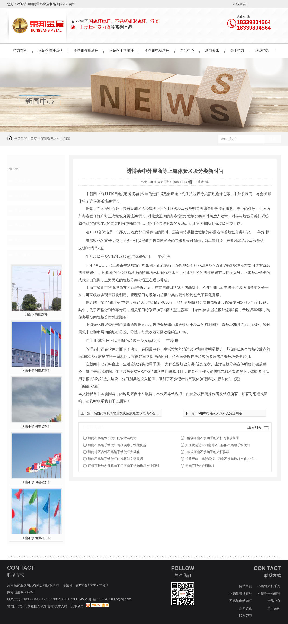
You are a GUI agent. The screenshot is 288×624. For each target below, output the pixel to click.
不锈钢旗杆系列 (50, 50)
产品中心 (187, 50)
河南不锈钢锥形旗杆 (36, 370)
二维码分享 (202, 181)
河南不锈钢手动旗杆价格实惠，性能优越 (117, 445)
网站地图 (13, 592)
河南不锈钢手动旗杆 (36, 426)
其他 (18, 240)
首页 (33, 139)
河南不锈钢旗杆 (36, 314)
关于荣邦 (237, 50)
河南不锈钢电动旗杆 (36, 482)
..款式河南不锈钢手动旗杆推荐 (207, 452)
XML (32, 592)
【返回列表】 (254, 427)
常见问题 (22, 210)
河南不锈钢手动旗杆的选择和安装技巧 (115, 459)
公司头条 (22, 180)
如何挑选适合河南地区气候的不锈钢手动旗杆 (217, 445)
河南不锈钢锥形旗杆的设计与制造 (112, 438)
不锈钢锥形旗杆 (86, 50)
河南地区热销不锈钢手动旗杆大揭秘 (114, 452)
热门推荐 (22, 255)
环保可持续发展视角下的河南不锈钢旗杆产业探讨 (123, 466)
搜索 (272, 139)
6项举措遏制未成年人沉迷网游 (220, 413)
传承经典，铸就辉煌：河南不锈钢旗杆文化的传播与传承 (222, 459)
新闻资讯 (212, 50)
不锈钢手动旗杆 (121, 50)
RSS (25, 592)
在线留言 (239, 4)
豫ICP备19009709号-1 (92, 585)
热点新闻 (63, 139)
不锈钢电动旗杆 (157, 50)
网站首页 (245, 586)
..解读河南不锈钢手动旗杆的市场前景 (212, 438)
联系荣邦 (262, 50)
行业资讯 (22, 195)
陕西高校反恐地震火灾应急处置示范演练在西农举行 (131, 413)
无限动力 (77, 606)
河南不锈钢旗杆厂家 (36, 538)
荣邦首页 (20, 50)
